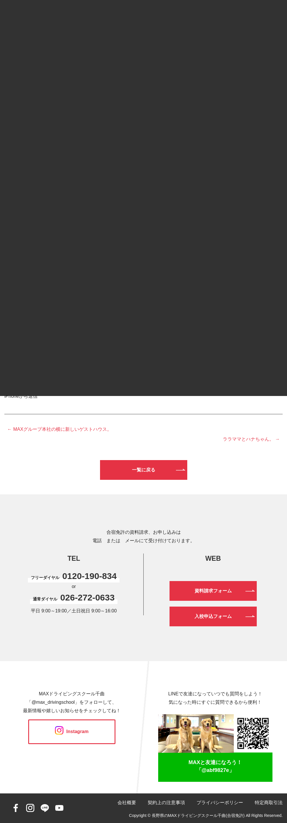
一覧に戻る (143, 469)
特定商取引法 (269, 802)
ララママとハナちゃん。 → (251, 439)
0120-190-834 (89, 576)
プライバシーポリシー (220, 802)
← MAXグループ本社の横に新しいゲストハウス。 (59, 429)
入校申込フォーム (213, 616)
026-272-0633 (87, 597)
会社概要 (126, 802)
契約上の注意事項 (166, 802)
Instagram (71, 731)
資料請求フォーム (213, 590)
